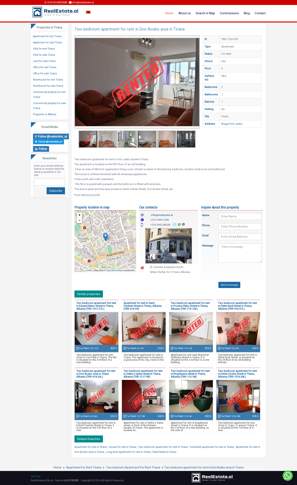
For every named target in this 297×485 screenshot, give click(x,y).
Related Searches (88, 439)
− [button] (79, 220)
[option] (88, 139)
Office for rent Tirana (44, 67)
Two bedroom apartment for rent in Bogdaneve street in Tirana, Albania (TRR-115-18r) (190, 373)
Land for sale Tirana (44, 61)
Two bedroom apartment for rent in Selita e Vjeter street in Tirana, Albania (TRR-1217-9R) (143, 373)
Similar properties (88, 294)
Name (205, 215)
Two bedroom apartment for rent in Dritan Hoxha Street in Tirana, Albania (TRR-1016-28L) (237, 373)
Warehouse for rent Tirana (48, 79)
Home (169, 13)
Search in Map (205, 13)
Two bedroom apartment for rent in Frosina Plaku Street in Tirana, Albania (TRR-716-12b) (190, 305)
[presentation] (233, 274)
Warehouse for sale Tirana (48, 85)
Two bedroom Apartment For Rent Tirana (133, 467)
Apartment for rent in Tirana (90, 446)
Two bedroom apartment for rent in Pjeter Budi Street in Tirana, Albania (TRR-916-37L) (237, 305)
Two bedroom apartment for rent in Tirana (163, 446)
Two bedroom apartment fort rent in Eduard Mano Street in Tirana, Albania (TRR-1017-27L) (96, 305)
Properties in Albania (44, 114)
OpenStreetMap (114, 270)
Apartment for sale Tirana (47, 42)
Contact (260, 13)
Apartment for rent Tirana (47, 36)
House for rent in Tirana (123, 446)
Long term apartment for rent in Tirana (128, 451)
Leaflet (88, 270)
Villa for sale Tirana (44, 54)
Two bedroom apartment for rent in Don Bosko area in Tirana (204, 467)
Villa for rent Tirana (44, 48)
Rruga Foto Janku (231, 123)
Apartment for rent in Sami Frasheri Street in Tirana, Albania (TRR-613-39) (142, 305)
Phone (206, 225)
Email (205, 235)
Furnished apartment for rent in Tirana (212, 446)
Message (207, 245)
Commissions (229, 13)
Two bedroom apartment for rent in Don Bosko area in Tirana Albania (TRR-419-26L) (95, 373)
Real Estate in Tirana (164, 451)
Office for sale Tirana (45, 73)
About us (184, 13)
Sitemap (35, 476)
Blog (247, 13)
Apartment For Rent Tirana (83, 467)
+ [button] (79, 215)
